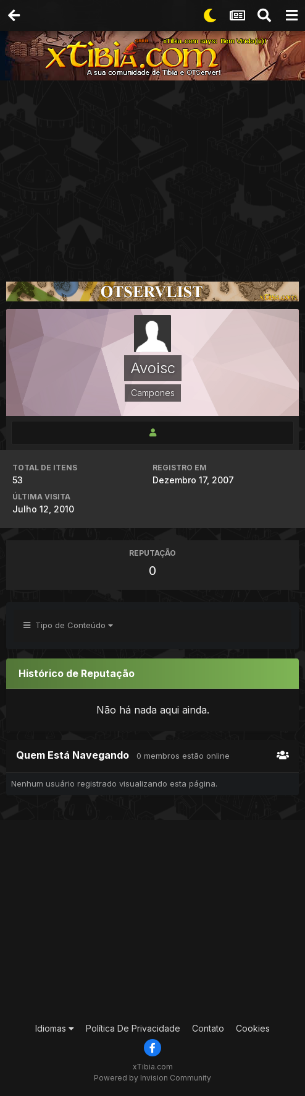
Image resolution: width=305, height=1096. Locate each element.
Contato (208, 1028)
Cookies (253, 1028)
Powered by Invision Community (152, 1077)
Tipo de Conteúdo (68, 625)
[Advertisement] (152, 173)
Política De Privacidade (133, 1028)
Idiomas (54, 1028)
